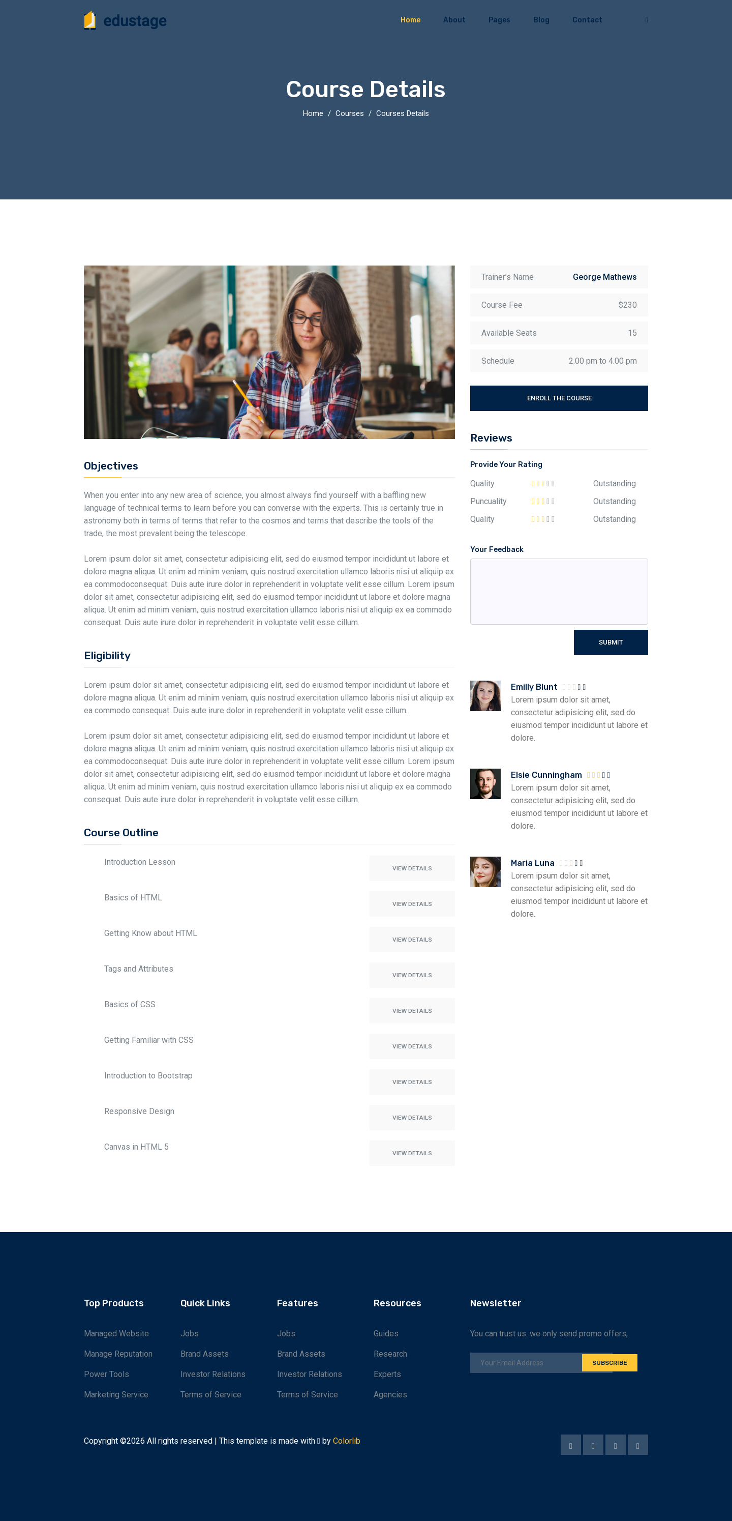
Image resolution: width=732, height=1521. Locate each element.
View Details (411, 868)
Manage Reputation (118, 1354)
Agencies (390, 1394)
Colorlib (346, 1441)
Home (410, 20)
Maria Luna (533, 863)
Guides (386, 1333)
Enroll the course (559, 398)
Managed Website (116, 1333)
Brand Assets (204, 1354)
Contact (587, 20)
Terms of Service (210, 1394)
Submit (611, 642)
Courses (350, 113)
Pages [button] (499, 20)
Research (390, 1354)
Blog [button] (541, 20)
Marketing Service (116, 1394)
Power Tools (106, 1374)
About (454, 20)
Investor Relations (213, 1374)
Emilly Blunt (534, 687)
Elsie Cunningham (546, 775)
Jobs (189, 1333)
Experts (387, 1374)
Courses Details (402, 113)
